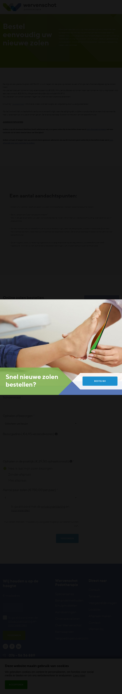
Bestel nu (100, 381)
